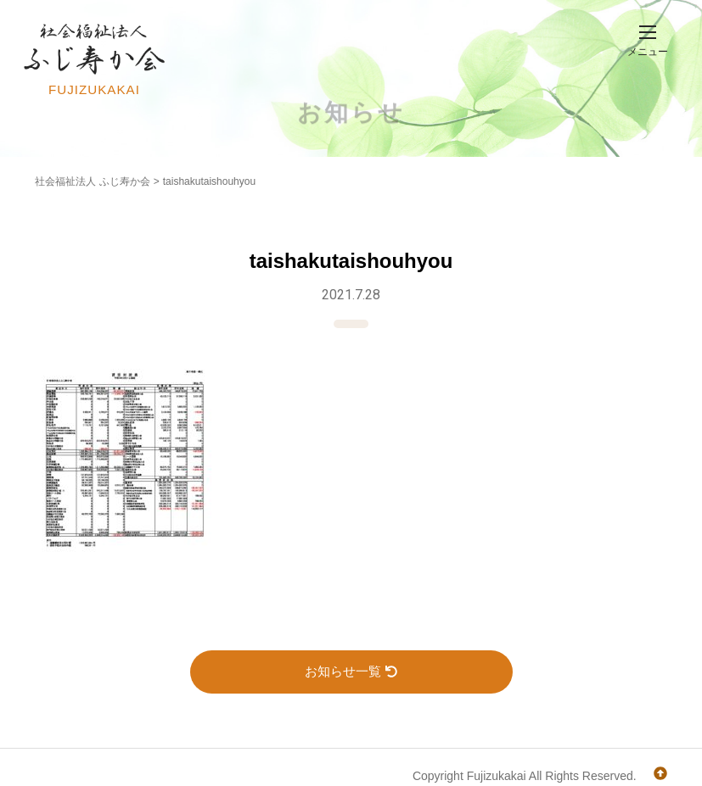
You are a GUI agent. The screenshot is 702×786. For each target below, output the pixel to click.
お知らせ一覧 (351, 671)
